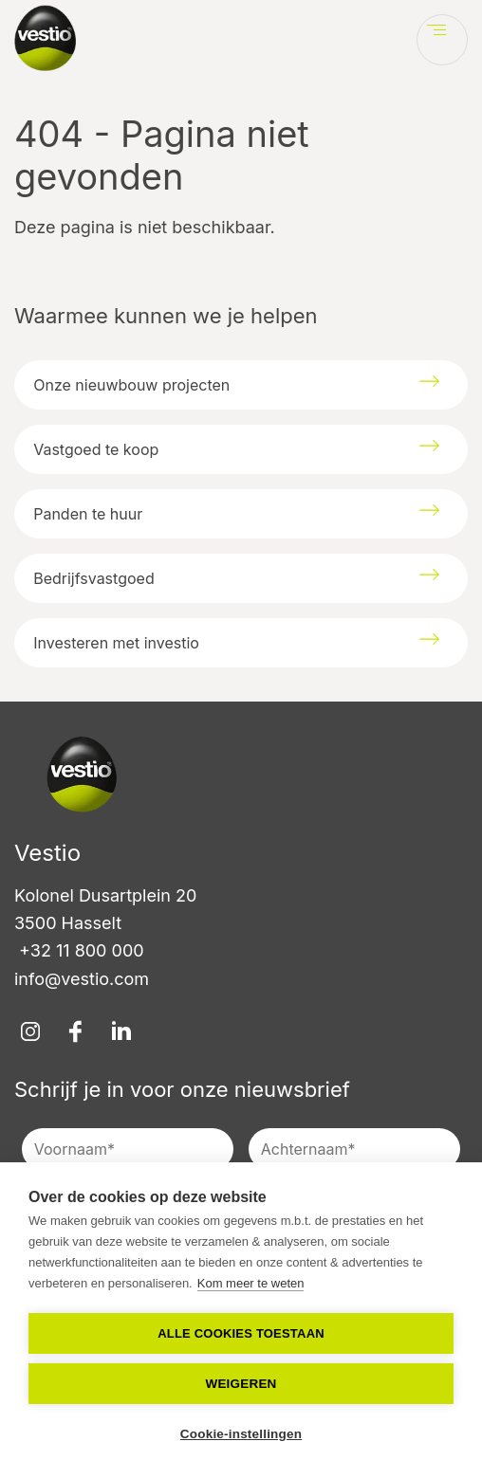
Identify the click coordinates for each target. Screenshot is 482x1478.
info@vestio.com (81, 979)
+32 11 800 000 (79, 950)
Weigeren (240, 1384)
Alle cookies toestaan (241, 1333)
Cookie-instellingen (241, 1434)
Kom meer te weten (251, 1283)
